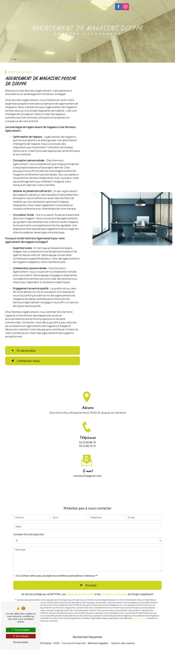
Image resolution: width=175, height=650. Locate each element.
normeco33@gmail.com (87, 471)
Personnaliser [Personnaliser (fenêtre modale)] (20, 642)
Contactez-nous (25, 360)
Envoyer (91, 581)
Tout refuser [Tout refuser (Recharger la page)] (21, 636)
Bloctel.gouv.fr (139, 613)
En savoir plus (22, 350)
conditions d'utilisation (114, 589)
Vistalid (46, 643)
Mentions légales (98, 643)
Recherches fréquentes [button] (87, 637)
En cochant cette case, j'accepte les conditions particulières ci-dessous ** (57, 571)
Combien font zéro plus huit (28, 529)
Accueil (58, 7)
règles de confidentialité (80, 589)
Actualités (92, 7)
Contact (106, 7)
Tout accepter (21, 630)
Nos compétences (74, 7)
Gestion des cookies (123, 643)
